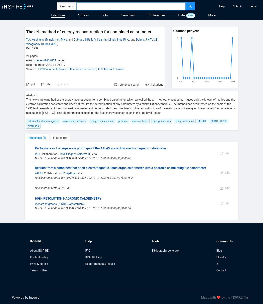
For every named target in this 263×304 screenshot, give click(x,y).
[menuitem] (222, 6)
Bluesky (221, 257)
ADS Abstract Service (111, 69)
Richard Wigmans (46, 204)
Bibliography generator (166, 250)
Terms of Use (38, 270)
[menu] (229, 6)
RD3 (37, 154)
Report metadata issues (100, 263)
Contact (221, 270)
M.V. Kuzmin (99, 39)
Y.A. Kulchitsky (35, 39)
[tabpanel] (131, 181)
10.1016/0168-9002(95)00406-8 (111, 158)
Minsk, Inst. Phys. (57, 39)
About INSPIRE (39, 250)
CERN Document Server (51, 69)
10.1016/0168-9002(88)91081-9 (111, 208)
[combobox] (131, 6)
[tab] (37, 138)
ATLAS (39, 173)
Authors (83, 15)
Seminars (128, 15)
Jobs (105, 15)
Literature (58, 15)
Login (253, 6)
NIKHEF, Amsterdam (71, 204)
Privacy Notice (39, 263)
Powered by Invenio (25, 297)
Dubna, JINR (81, 39)
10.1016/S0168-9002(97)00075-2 (112, 177)
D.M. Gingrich (68, 154)
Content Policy (39, 257)
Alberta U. (84, 154)
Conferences (156, 15)
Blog (219, 250)
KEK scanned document (81, 69)
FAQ (87, 250)
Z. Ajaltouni (70, 173)
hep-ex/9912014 (46, 60)
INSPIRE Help (93, 257)
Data (181, 15)
